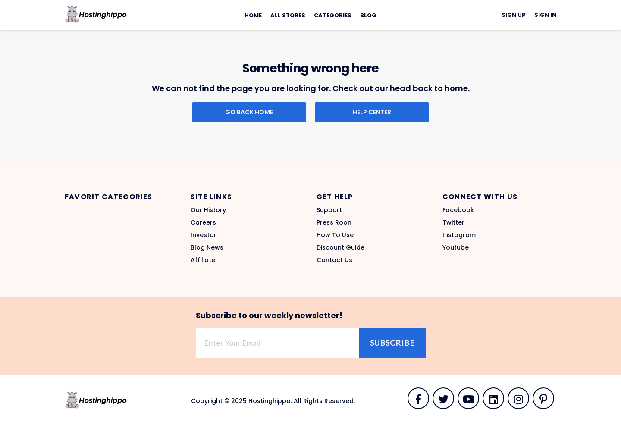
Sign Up (514, 15)
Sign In (545, 15)
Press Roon (334, 222)
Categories (332, 15)
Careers (203, 222)
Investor (203, 235)
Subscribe (392, 342)
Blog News (207, 247)
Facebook (458, 210)
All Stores (287, 15)
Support (329, 210)
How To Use (335, 235)
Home (253, 15)
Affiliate (203, 260)
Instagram (459, 235)
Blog (368, 15)
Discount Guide (340, 247)
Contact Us (334, 260)
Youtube (455, 247)
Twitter (453, 222)
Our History (208, 210)
